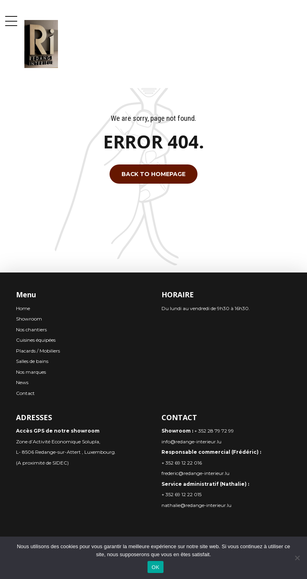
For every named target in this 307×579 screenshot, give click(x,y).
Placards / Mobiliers (38, 351)
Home (23, 308)
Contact (25, 393)
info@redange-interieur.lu (191, 442)
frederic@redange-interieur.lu (195, 473)
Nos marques (31, 372)
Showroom (29, 319)
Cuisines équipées (36, 340)
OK (155, 567)
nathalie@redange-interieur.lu (196, 505)
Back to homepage (153, 174)
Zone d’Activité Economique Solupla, (58, 442)
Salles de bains (32, 361)
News (22, 382)
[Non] (297, 558)
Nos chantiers (31, 330)
